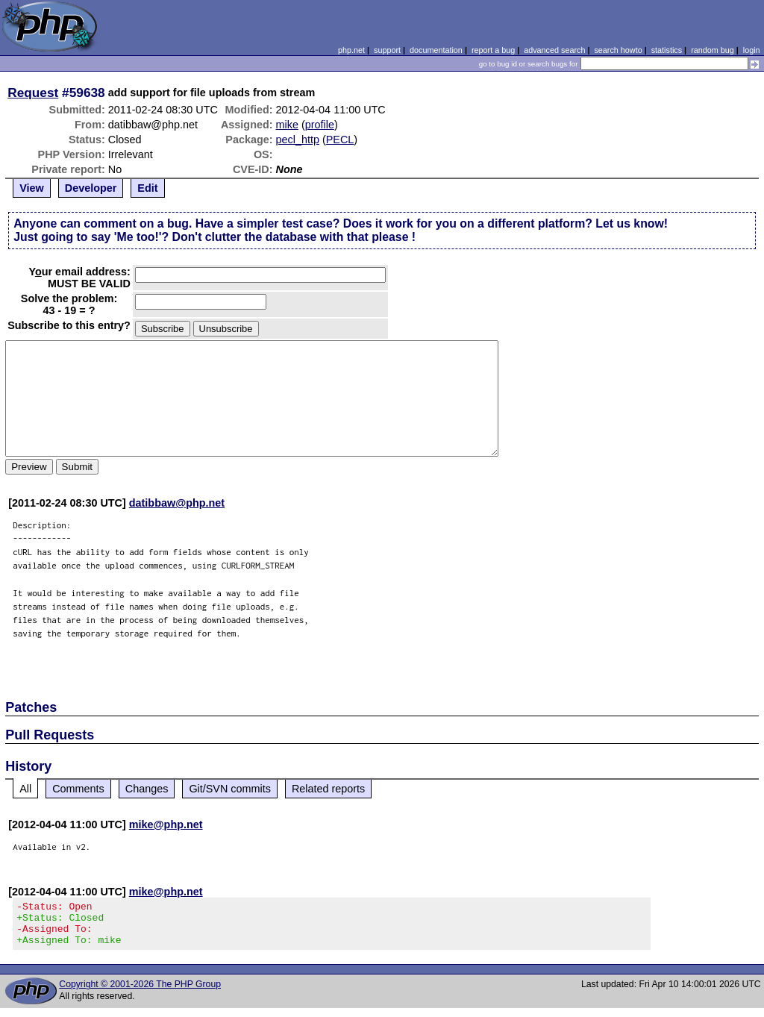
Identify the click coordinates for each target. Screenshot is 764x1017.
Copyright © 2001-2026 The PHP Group (140, 993)
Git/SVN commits (230, 789)
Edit (147, 188)
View (31, 188)
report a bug (493, 50)
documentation (436, 50)
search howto (618, 50)
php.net (351, 50)
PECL (340, 139)
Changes (147, 789)
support (387, 50)
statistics (666, 50)
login (751, 50)
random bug (712, 50)
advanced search (554, 50)
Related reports (328, 789)
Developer (91, 188)
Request (32, 92)
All (25, 789)
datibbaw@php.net (177, 503)
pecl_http (297, 139)
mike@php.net (166, 824)
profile (319, 125)
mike (287, 125)
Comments (78, 789)
